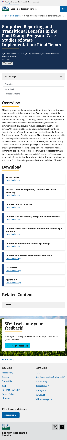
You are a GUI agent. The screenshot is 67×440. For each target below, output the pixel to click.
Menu (64, 9)
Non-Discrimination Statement (49, 377)
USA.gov (39, 395)
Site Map (6, 398)
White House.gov (42, 399)
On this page (10, 76)
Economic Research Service (24, 9)
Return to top (8, 359)
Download (9, 89)
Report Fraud (41, 386)
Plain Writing (41, 381)
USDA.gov (39, 390)
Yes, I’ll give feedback (17, 345)
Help (4, 385)
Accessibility (7, 372)
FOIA (37, 372)
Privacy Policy (8, 394)
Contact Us (7, 381)
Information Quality (11, 389)
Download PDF (12, 180)
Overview (9, 84)
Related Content (12, 93)
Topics (7, 304)
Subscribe (9, 415)
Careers (5, 377)
